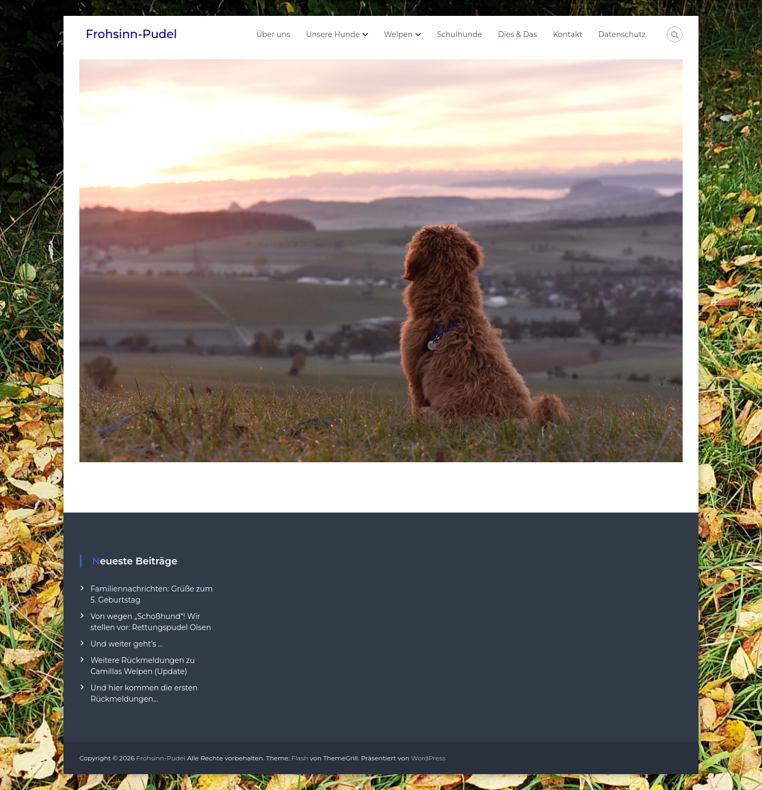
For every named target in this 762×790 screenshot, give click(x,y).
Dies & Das (517, 34)
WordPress (428, 758)
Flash (300, 758)
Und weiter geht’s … (126, 644)
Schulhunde (459, 34)
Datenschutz (622, 34)
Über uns (273, 34)
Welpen (398, 34)
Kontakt (568, 34)
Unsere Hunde (333, 34)
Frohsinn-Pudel (131, 34)
